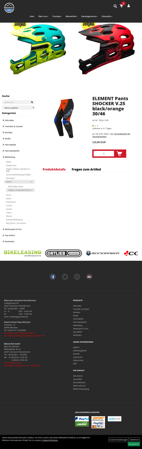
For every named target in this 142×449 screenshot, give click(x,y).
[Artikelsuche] (115, 6)
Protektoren (11, 202)
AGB (75, 363)
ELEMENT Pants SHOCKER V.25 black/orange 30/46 (110, 106)
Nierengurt (10, 178)
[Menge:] (104, 153)
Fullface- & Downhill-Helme (19, 190)
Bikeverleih (71, 16)
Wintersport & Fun (13, 229)
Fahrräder (9, 120)
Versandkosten (79, 382)
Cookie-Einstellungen (118, 439)
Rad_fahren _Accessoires (16, 223)
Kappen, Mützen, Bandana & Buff (18, 170)
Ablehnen (135, 439)
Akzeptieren (134, 444)
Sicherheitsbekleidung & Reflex (18, 174)
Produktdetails (54, 169)
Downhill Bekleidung (14, 219)
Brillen (8, 162)
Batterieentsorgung (81, 389)
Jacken (8, 198)
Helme (8, 181)
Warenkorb (77, 376)
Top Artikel (10, 235)
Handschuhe (11, 165)
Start (32, 16)
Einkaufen (107, 16)
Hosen (8, 195)
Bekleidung (10, 157)
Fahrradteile (10, 144)
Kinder (8, 138)
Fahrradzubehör (12, 150)
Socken (9, 209)
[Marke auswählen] (18, 108)
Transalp (57, 16)
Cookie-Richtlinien (50, 440)
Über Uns (43, 16)
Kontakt (76, 354)
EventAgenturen (89, 16)
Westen (9, 216)
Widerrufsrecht (79, 385)
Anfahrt (76, 347)
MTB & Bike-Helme (15, 186)
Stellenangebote (80, 350)
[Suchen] (32, 102)
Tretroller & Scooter (14, 126)
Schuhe (9, 205)
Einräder (9, 132)
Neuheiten (9, 241)
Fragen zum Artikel (86, 169)
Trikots (9, 212)
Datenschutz (78, 360)
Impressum (77, 357)
